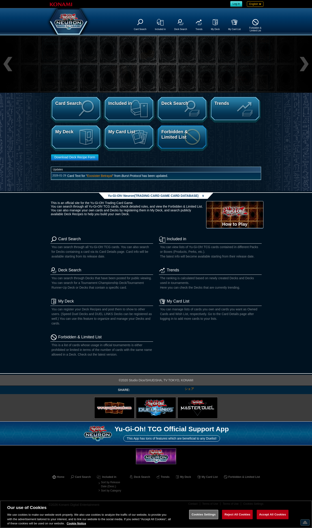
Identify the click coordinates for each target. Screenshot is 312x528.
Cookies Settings (204, 514)
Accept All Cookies (272, 514)
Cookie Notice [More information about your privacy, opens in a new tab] (76, 523)
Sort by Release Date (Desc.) (110, 484)
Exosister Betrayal (99, 176)
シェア (189, 389)
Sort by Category (111, 490)
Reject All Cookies (237, 514)
